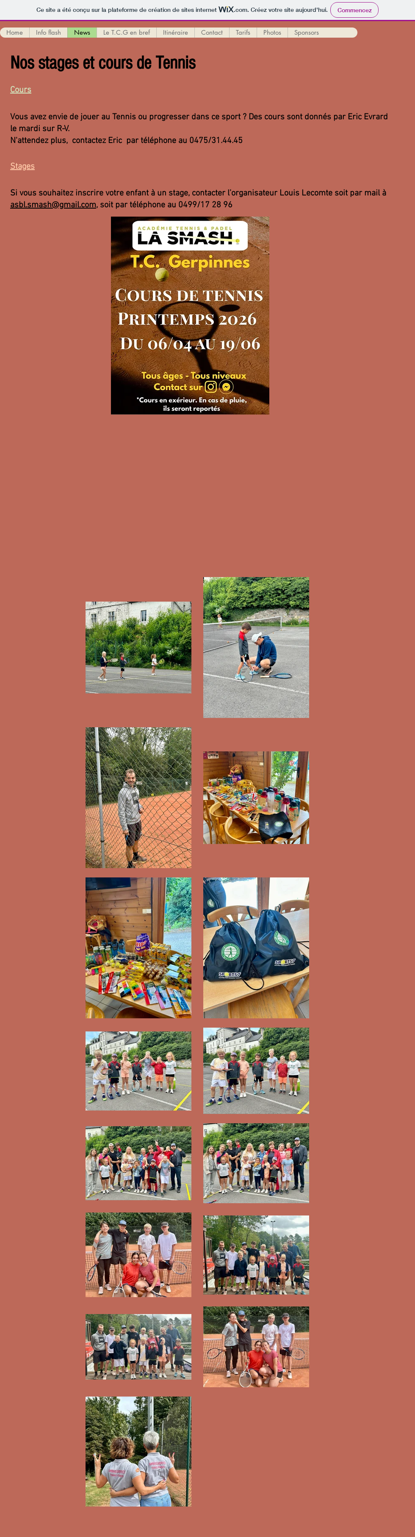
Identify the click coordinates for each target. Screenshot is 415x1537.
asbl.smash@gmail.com (53, 205)
